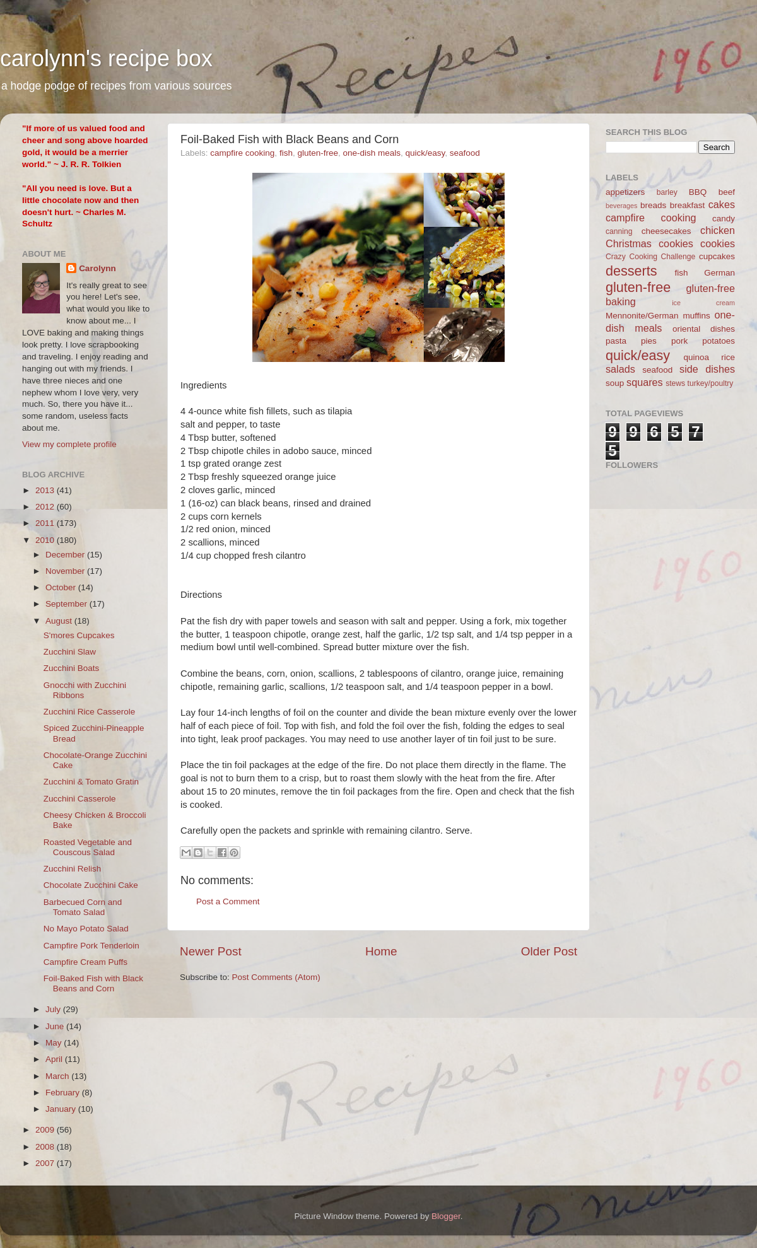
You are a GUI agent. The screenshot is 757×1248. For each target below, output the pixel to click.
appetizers (625, 192)
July (54, 1009)
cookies (717, 243)
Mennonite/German (642, 315)
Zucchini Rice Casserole (90, 711)
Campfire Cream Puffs (85, 962)
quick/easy (425, 153)
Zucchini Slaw (70, 651)
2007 (46, 1163)
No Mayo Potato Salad (86, 928)
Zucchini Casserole (80, 798)
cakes (721, 204)
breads (653, 205)
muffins (696, 315)
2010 (46, 540)
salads (620, 369)
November (66, 571)
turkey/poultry (711, 383)
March (58, 1076)
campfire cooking (242, 153)
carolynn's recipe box (106, 58)
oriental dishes (703, 329)
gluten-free (317, 153)
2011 (46, 523)
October (61, 587)
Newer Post (211, 951)
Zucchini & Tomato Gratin (91, 781)
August (59, 621)
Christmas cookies (649, 243)
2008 (46, 1147)
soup (615, 383)
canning (619, 231)
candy (723, 218)
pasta (616, 341)
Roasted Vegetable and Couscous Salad (88, 847)
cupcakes (717, 256)
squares (644, 382)
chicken (717, 230)
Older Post (549, 951)
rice (728, 357)
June (55, 1026)
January (61, 1109)
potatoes (718, 341)
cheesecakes (666, 231)
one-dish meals (372, 153)
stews (675, 383)
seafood (465, 153)
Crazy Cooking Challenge (650, 256)
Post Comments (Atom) (276, 977)
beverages (621, 205)
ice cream (703, 302)
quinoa (696, 357)
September (67, 604)
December (66, 554)
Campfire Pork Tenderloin (91, 945)
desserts (631, 271)
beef (727, 192)
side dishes (707, 369)
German (719, 272)
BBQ (698, 192)
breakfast (687, 205)
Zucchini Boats (72, 668)
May (54, 1042)
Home (381, 951)
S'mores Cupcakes (79, 635)
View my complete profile (69, 444)
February (63, 1092)
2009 (46, 1129)
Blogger (446, 1216)
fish (286, 153)
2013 (46, 490)
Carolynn (97, 268)
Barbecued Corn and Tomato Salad (83, 907)
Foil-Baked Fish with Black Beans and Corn (93, 983)
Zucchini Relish (73, 868)
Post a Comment (228, 901)
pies (649, 341)
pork (679, 341)
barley (667, 192)
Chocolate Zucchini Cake (91, 885)
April (55, 1059)
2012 (46, 506)
